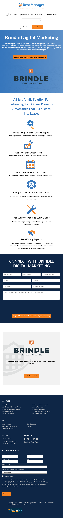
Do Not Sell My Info (20, 504)
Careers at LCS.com (8, 428)
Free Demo (37, 27)
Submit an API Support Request (12, 407)
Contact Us (24, 15)
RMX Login (11, 14)
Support (4, 405)
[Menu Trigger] (59, 4)
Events (29, 426)
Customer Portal (50, 15)
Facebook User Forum (31, 442)
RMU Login (36, 14)
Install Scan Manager (38, 409)
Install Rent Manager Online (11, 409)
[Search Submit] (40, 20)
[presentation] (18, 307)
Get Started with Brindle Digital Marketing (29, 57)
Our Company (31, 424)
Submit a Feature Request (40, 405)
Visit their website (31, 376)
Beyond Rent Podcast (39, 413)
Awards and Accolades (9, 426)
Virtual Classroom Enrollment (41, 411)
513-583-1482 (6, 439)
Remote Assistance (38, 407)
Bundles (25, 27)
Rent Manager (6, 424)
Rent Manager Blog (8, 413)
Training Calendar (7, 411)
